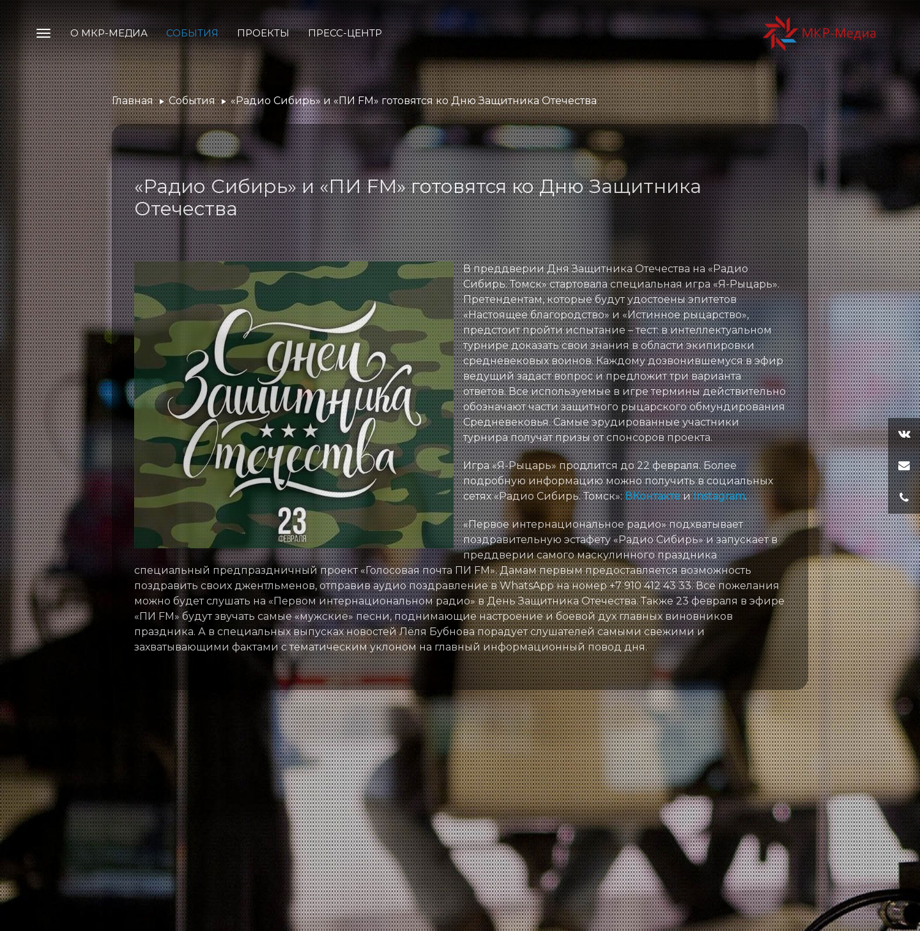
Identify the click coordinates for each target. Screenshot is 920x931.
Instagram (719, 496)
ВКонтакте (652, 496)
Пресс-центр (345, 33)
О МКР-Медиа (109, 33)
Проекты (263, 33)
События (192, 33)
